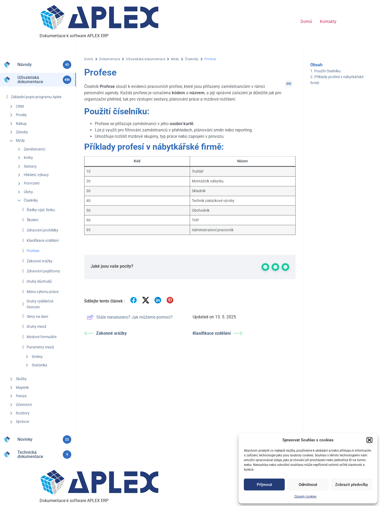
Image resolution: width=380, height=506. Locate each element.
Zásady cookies (305, 496)
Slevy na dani (37, 316)
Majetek (22, 387)
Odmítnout (308, 484)
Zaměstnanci (34, 149)
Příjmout (264, 484)
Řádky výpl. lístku (41, 210)
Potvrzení (31, 183)
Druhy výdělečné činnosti (40, 304)
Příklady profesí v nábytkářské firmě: (336, 80)
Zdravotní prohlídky (42, 230)
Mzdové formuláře (41, 337)
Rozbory (23, 413)
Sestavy (30, 166)
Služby (21, 379)
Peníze (21, 396)
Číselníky (31, 200)
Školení (32, 220)
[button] (369, 440)
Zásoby (22, 132)
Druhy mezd (36, 326)
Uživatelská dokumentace (145, 59)
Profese (33, 251)
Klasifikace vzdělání (43, 240)
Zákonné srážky (40, 261)
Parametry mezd (40, 347)
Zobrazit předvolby (351, 484)
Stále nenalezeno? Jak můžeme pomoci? (130, 317)
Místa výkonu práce (43, 292)
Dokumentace (109, 59)
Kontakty (328, 21)
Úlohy (28, 192)
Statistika (39, 365)
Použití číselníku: (327, 71)
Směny (37, 356)
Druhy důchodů (39, 281)
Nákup (21, 123)
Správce (22, 421)
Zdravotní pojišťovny (43, 271)
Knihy (28, 157)
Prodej (21, 115)
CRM (20, 106)
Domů (306, 21)
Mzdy (20, 140)
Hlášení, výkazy (36, 175)
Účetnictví (24, 405)
